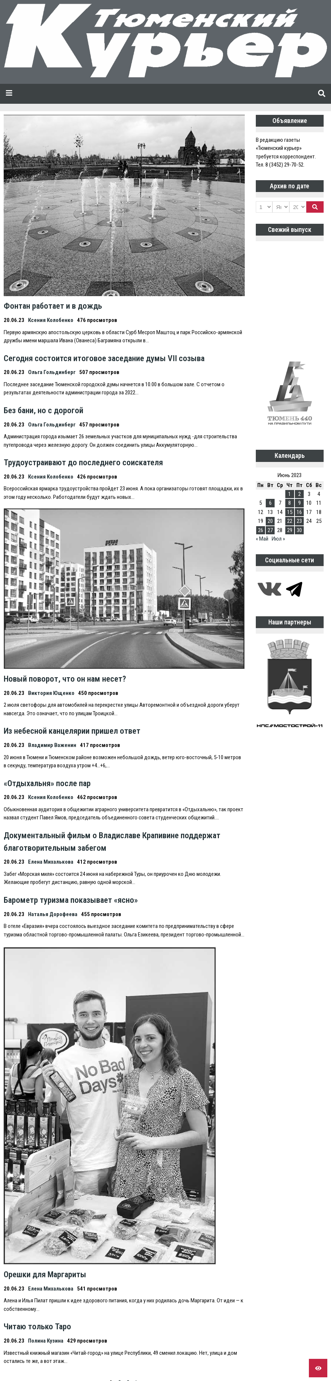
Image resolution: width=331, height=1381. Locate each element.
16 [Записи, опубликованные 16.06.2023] (299, 512)
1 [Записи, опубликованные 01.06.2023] (289, 494)
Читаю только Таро (37, 1326)
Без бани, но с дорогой (43, 410)
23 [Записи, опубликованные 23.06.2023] (299, 521)
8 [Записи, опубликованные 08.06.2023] (289, 503)
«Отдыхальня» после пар (47, 783)
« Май (262, 538)
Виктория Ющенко (51, 693)
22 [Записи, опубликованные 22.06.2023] (289, 521)
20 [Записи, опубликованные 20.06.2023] (270, 521)
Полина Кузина (45, 1340)
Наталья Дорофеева (52, 914)
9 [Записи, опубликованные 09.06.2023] (299, 503)
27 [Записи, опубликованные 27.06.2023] (270, 530)
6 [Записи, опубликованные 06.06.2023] (270, 503)
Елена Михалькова (50, 862)
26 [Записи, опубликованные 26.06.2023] (260, 530)
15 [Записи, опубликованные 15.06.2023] (289, 512)
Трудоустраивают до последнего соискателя (83, 462)
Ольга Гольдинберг (52, 372)
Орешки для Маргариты (45, 1274)
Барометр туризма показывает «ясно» (71, 900)
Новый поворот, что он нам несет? (65, 678)
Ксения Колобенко (50, 320)
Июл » (278, 538)
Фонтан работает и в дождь (53, 306)
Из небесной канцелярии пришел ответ (72, 731)
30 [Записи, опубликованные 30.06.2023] (299, 530)
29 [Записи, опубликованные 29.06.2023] (289, 530)
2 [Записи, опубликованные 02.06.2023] (299, 494)
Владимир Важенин (52, 745)
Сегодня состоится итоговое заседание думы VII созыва (104, 358)
